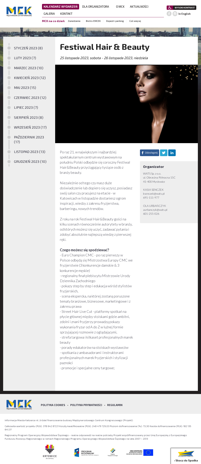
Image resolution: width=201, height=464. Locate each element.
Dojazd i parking (115, 20)
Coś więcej (135, 20)
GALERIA (50, 13)
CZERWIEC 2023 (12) (30, 97)
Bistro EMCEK (93, 20)
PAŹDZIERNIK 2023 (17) (29, 139)
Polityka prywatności (86, 405)
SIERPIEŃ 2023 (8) (28, 117)
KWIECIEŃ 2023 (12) (30, 77)
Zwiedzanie (74, 20)
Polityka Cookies (53, 405)
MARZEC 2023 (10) (28, 68)
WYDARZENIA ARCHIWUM (36, 32)
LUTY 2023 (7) (25, 58)
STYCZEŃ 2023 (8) (28, 48)
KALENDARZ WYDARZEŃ (61, 6)
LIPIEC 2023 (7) (26, 107)
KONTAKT (67, 13)
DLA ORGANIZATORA (96, 6)
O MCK (121, 6)
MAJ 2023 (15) (25, 87)
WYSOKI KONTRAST (185, 7)
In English (184, 13)
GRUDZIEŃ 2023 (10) (30, 161)
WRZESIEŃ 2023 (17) (30, 127)
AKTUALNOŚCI (139, 6)
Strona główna (11, 32)
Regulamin (114, 405)
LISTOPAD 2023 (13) (29, 151)
